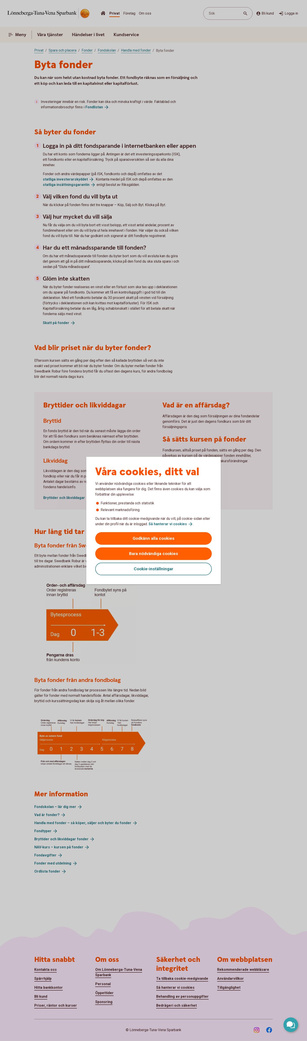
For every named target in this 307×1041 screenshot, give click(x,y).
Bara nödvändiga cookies (153, 553)
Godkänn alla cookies (153, 538)
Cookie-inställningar (153, 568)
